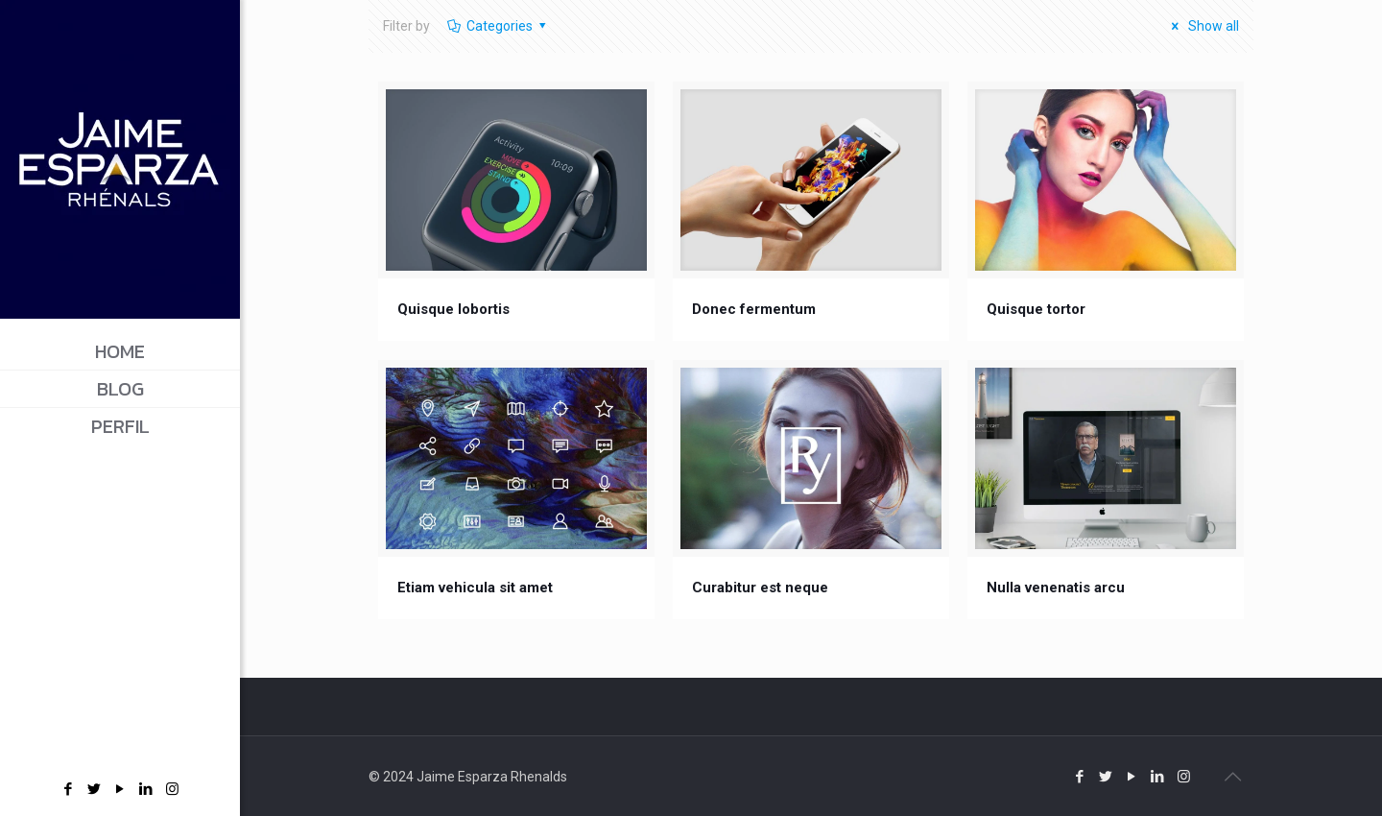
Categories (497, 26)
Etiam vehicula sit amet (475, 587)
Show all (1202, 26)
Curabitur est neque (760, 587)
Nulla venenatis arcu (1056, 587)
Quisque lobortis (453, 309)
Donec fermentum (754, 309)
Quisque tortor (1036, 309)
